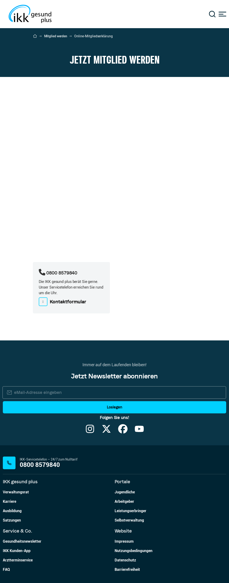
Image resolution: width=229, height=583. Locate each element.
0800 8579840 (40, 464)
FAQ (6, 569)
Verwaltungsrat (16, 492)
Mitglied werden (55, 36)
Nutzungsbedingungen (133, 551)
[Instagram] (90, 432)
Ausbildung (12, 511)
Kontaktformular (68, 302)
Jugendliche (125, 492)
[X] (106, 432)
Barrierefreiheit (127, 569)
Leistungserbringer (130, 511)
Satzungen (12, 520)
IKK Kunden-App (17, 551)
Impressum (124, 541)
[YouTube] (139, 432)
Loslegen (114, 407)
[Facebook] (123, 432)
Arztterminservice (18, 560)
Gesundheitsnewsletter (22, 541)
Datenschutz (125, 560)
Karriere (9, 501)
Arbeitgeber (124, 501)
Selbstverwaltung (129, 520)
